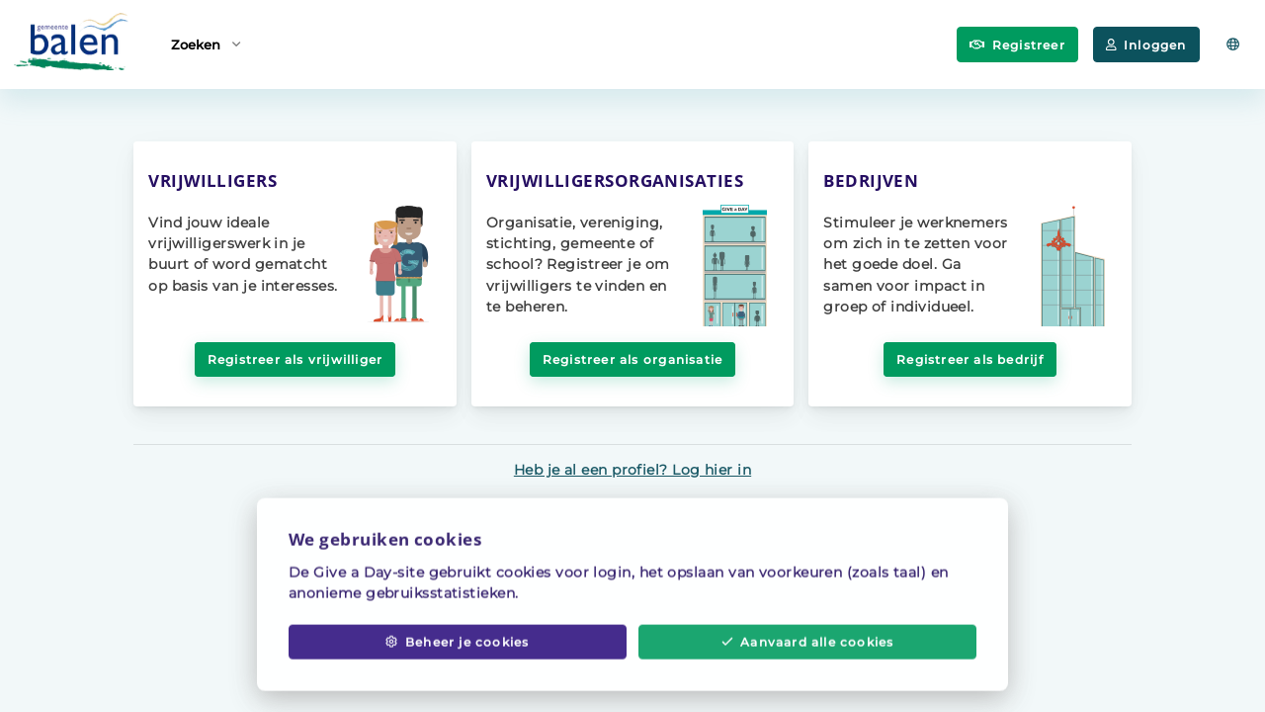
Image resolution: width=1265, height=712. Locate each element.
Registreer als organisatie (632, 359)
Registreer (1017, 45)
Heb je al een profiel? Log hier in (632, 470)
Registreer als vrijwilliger (295, 359)
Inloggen (1146, 45)
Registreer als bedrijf (969, 359)
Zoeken (205, 43)
